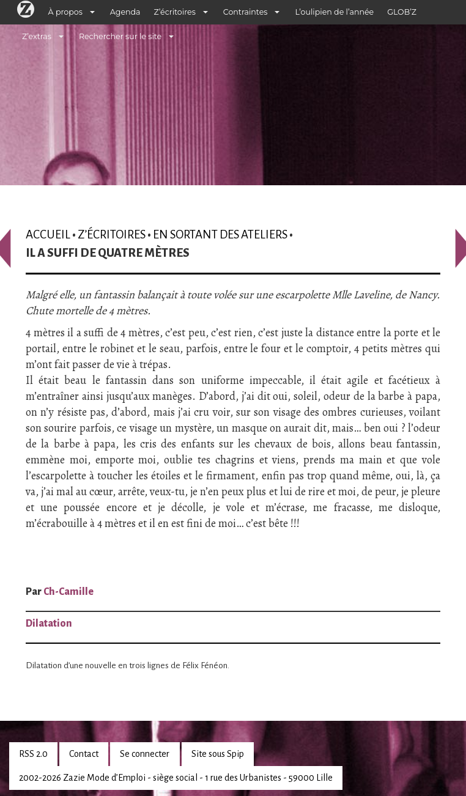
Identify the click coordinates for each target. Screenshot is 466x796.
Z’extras (36, 36)
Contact (83, 754)
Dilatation (49, 623)
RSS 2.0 (33, 754)
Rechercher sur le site (120, 36)
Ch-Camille (68, 591)
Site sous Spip (217, 754)
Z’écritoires (175, 12)
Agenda (125, 12)
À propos (65, 12)
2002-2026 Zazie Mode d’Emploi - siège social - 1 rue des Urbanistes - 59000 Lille (176, 778)
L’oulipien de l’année (334, 12)
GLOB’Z (401, 12)
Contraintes (245, 12)
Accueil (48, 234)
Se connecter (144, 754)
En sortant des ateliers (220, 234)
